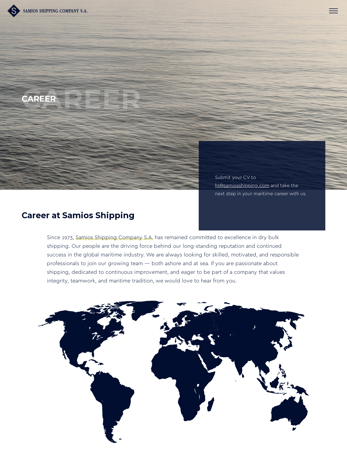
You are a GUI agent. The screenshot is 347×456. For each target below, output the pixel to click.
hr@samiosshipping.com (242, 185)
